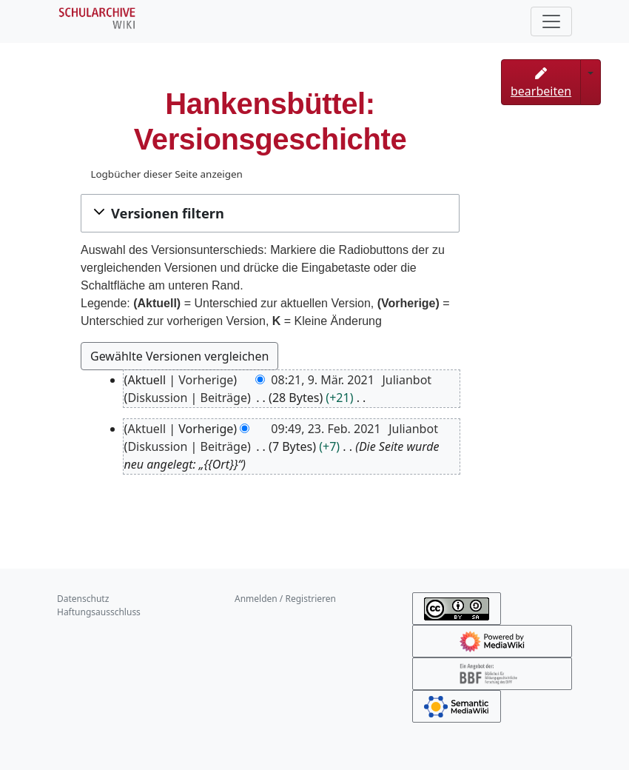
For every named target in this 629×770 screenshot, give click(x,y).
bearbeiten (541, 83)
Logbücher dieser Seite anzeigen (166, 174)
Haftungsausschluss (99, 612)
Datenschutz (83, 598)
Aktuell (146, 429)
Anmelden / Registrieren (285, 598)
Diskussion (157, 397)
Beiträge (224, 397)
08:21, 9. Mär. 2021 (322, 380)
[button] (270, 213)
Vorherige (205, 380)
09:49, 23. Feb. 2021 (325, 429)
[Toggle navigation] (551, 21)
